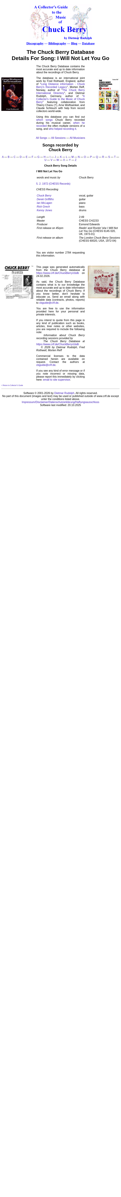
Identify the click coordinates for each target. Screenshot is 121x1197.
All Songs (41, 137)
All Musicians (77, 137)
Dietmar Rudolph (64, 393)
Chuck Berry (44, 195)
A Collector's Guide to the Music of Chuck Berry (60, 99)
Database (88, 43)
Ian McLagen (44, 203)
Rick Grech (43, 206)
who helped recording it (62, 128)
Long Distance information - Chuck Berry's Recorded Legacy (60, 85)
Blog (74, 43)
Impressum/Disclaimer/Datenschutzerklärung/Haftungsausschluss (60, 402)
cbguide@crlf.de (49, 302)
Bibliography (57, 43)
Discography (35, 43)
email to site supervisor (56, 379)
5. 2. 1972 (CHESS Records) (53, 183)
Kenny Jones (44, 210)
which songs (44, 119)
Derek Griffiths (45, 199)
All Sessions (58, 137)
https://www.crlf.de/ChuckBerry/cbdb (57, 273)
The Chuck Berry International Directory (60, 91)
